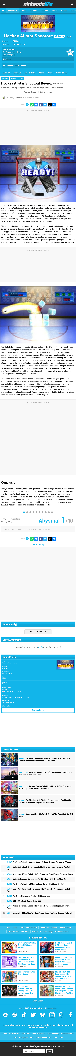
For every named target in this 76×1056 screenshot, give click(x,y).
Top (7, 928)
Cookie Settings (46, 932)
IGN (14, 1037)
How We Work (31, 928)
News (50, 73)
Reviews (17, 73)
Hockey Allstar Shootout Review (32, 83)
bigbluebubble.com (8, 702)
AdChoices (60, 1025)
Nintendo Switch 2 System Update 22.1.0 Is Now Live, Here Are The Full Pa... (38, 868)
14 (14, 778)
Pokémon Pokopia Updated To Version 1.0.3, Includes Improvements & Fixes (38, 907)
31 (14, 792)
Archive (35, 932)
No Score (7, 59)
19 (14, 806)
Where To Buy (61, 73)
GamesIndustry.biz (43, 1037)
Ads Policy (25, 932)
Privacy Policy (65, 928)
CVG (55, 1037)
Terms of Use (13, 932)
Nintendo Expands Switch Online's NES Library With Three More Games (38, 879)
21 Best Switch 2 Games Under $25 (24, 901)
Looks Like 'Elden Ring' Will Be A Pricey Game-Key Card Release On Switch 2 (39, 914)
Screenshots (30, 73)
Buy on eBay (38, 710)
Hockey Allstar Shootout (34, 36)
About (14, 928)
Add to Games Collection (14, 65)
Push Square (14, 1033)
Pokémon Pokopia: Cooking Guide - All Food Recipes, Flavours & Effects (39, 862)
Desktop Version (61, 932)
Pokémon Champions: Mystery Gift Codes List (28, 896)
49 (14, 764)
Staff (22, 928)
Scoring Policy (6, 522)
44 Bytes (52, 1025)
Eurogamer (23, 1037)
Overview (6, 73)
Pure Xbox (25, 1033)
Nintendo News (67, 1033)
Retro (21, 79)
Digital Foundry (53, 1033)
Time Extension (38, 1033)
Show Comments (38, 632)
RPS (61, 1037)
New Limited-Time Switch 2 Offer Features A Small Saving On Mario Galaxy (40, 874)
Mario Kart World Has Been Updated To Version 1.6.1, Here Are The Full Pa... (38, 890)
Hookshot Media (14, 1025)
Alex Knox (18, 98)
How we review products (10, 519)
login (40, 647)
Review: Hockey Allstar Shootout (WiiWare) (15, 697)
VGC (32, 1037)
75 (43, 544)
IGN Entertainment (34, 1025)
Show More (38, 1001)
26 (14, 820)
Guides (41, 73)
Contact (54, 928)
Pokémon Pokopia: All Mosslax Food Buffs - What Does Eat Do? (35, 884)
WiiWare (16, 41)
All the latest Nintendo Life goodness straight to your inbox (38, 1046)
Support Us (44, 928)
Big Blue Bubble (7, 673)
